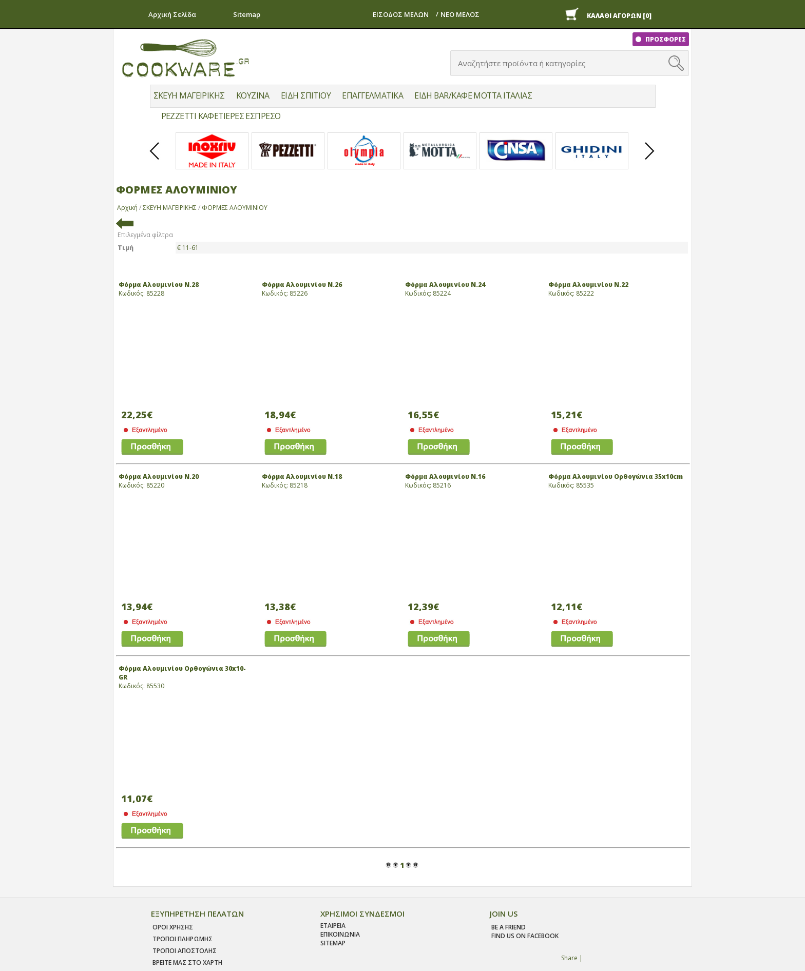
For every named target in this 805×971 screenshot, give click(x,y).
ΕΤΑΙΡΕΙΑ (333, 925)
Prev (155, 159)
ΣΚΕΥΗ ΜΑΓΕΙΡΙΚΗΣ (189, 95)
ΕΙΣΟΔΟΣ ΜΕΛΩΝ (401, 14)
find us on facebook (525, 935)
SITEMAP (333, 943)
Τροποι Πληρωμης (182, 939)
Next (650, 159)
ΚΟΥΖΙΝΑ (253, 95)
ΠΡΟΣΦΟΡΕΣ (665, 39)
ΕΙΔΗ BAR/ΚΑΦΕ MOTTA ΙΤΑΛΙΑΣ (473, 95)
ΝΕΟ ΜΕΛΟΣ (460, 14)
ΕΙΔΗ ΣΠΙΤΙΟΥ (306, 95)
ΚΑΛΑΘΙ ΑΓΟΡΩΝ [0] (619, 15)
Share (569, 958)
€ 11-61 (188, 247)
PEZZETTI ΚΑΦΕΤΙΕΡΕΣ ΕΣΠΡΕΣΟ (221, 116)
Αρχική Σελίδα (172, 14)
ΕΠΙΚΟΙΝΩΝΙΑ (340, 934)
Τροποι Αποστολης (184, 950)
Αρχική (127, 207)
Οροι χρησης (172, 927)
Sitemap (246, 14)
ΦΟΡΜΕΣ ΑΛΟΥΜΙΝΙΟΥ (234, 207)
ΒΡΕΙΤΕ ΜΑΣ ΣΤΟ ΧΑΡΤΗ (187, 962)
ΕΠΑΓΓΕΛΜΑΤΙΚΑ (372, 95)
